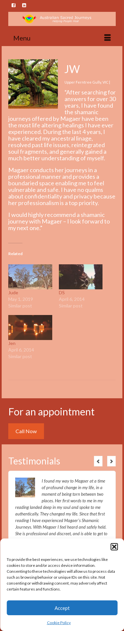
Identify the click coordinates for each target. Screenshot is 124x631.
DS (62, 292)
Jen (12, 343)
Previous (98, 461)
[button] (114, 546)
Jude (13, 292)
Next (111, 461)
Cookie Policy (59, 622)
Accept (62, 608)
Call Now (26, 431)
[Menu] (62, 38)
